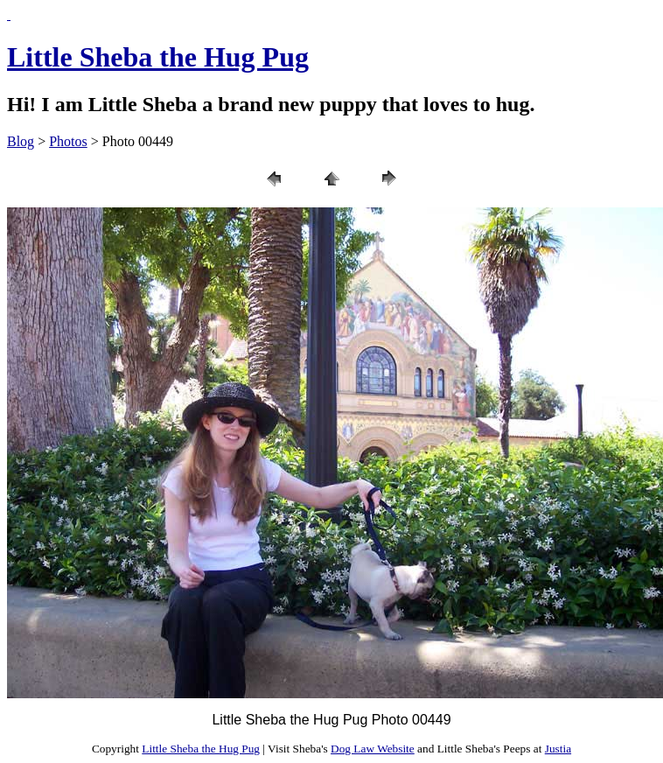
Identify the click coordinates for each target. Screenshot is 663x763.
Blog (20, 141)
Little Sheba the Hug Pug (158, 57)
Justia (558, 748)
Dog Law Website (373, 748)
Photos (68, 141)
